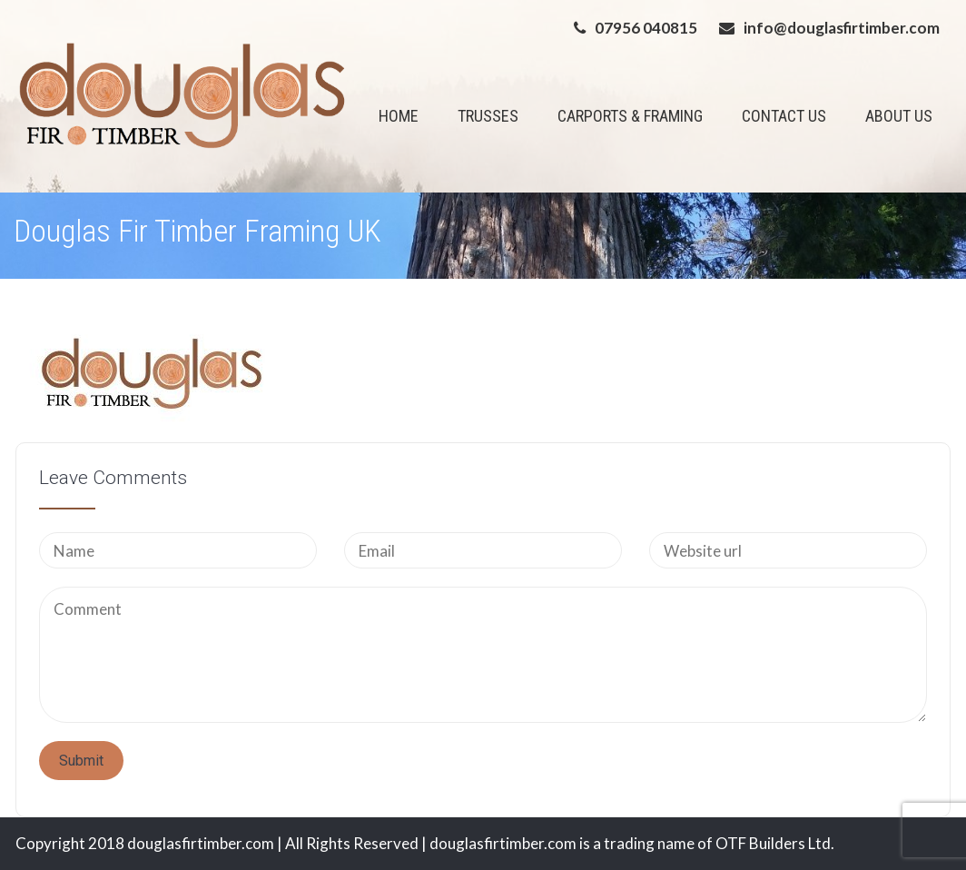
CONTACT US (784, 115)
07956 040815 (646, 27)
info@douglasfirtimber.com (842, 27)
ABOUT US (898, 115)
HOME (399, 115)
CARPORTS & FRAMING (630, 115)
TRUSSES (488, 115)
